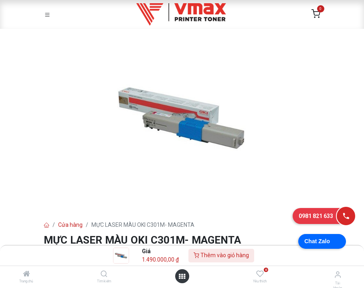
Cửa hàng (70, 225)
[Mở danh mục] (182, 276)
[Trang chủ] (26, 274)
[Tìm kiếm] (104, 274)
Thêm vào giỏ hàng (221, 255)
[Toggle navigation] (47, 14)
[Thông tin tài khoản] (338, 274)
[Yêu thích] (260, 274)
